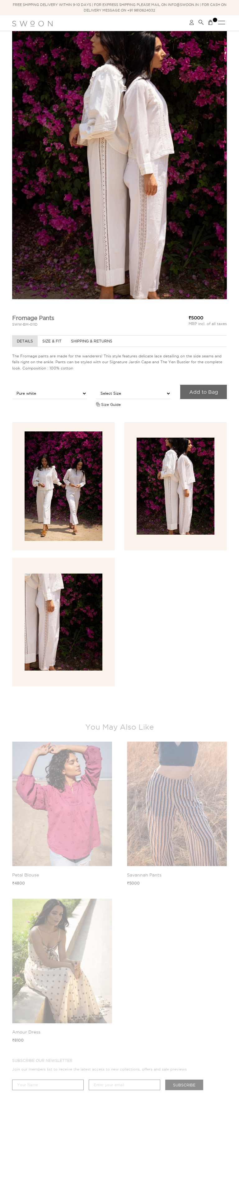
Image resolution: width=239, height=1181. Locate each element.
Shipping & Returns (91, 341)
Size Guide (108, 404)
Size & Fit (52, 341)
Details (25, 341)
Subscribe (184, 1085)
